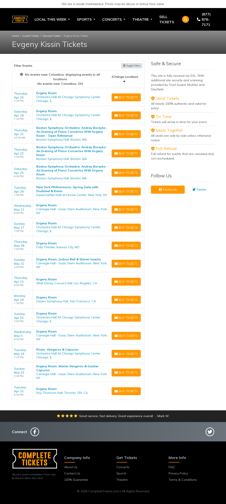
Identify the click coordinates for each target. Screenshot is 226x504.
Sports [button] (85, 19)
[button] (185, 19)
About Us (70, 467)
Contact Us (72, 473)
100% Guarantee (76, 480)
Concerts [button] (112, 19)
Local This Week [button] (51, 19)
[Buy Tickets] (126, 97)
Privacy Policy (178, 473)
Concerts (122, 467)
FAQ (172, 467)
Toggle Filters (132, 65)
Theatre (122, 480)
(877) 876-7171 (204, 19)
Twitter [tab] (199, 189)
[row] (78, 97)
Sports (121, 473)
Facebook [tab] (168, 189)
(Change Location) (125, 79)
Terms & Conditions (183, 480)
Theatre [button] (141, 19)
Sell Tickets (166, 19)
